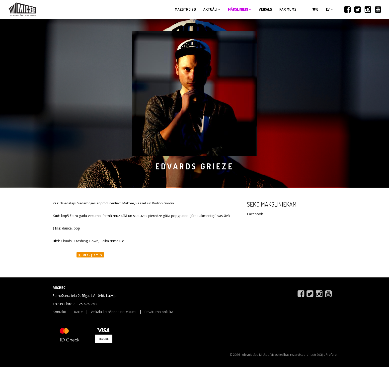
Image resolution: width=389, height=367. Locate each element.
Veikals (265, 9)
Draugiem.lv (90, 255)
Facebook (255, 214)
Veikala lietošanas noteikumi (113, 311)
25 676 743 (88, 303)
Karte (78, 311)
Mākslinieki (239, 9)
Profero (331, 355)
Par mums (287, 9)
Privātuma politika (158, 311)
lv (329, 9)
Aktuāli (212, 9)
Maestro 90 (185, 9)
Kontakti (59, 311)
